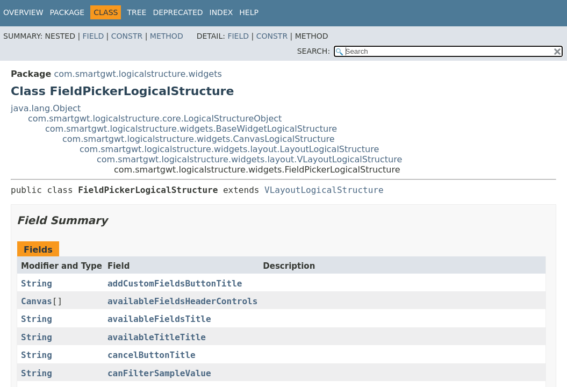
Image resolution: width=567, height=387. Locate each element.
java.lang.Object (46, 108)
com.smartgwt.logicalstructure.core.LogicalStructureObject (155, 118)
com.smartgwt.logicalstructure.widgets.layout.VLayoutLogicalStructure (249, 159)
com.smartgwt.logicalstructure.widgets (137, 74)
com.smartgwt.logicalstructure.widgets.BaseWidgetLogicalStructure (191, 129)
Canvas (36, 301)
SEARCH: (313, 51)
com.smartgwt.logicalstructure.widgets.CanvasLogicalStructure (198, 139)
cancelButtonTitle (151, 355)
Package (67, 12)
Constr (126, 36)
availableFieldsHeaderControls (182, 301)
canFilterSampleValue (159, 373)
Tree (136, 12)
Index (221, 12)
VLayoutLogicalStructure (324, 190)
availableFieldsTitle (159, 319)
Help (249, 12)
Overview (23, 12)
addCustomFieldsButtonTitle (174, 283)
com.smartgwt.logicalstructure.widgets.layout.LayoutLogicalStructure (229, 149)
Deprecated (178, 12)
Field (93, 36)
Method (166, 36)
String (36, 283)
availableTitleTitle (156, 337)
